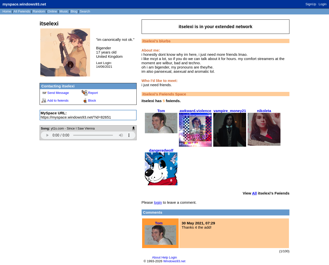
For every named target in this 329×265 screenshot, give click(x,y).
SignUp (311, 4)
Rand (39, 11)
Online (52, 11)
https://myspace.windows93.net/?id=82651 (76, 117)
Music (64, 11)
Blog (74, 11)
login (158, 202)
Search (85, 11)
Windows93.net (174, 261)
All (22, 11)
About (156, 257)
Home (6, 11)
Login (323, 4)
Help (165, 257)
